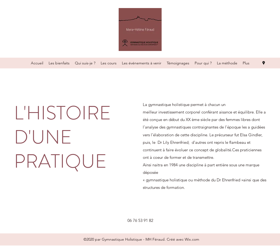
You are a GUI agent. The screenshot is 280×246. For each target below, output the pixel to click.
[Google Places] (263, 63)
